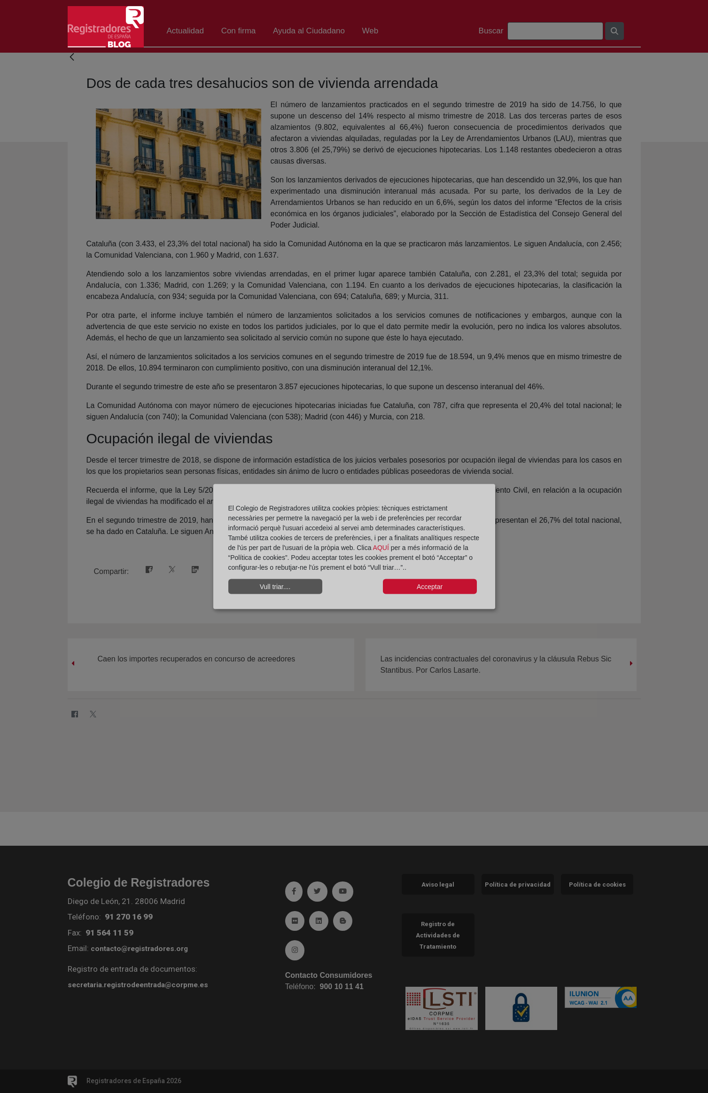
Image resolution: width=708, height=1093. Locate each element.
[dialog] (354, 546)
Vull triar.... (275, 586)
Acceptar (430, 586)
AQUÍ (382, 547)
